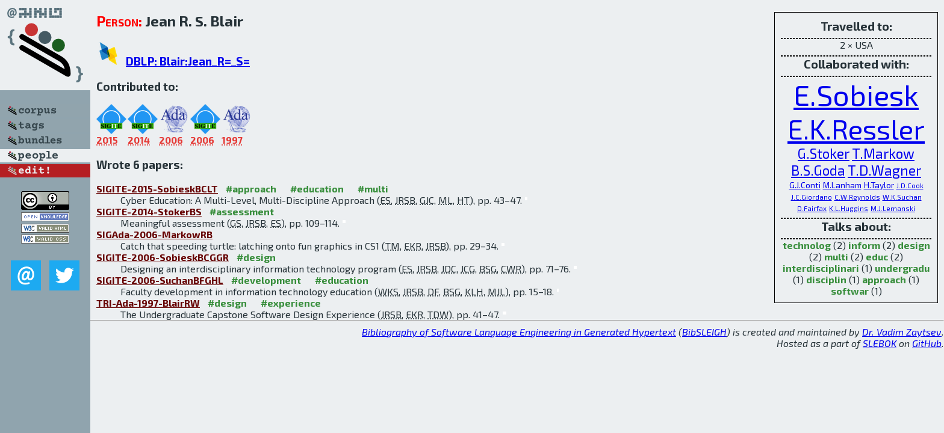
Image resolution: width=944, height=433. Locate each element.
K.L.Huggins (848, 208)
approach (884, 279)
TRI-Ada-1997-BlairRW (148, 303)
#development (266, 280)
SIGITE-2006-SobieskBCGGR (162, 257)
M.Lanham (842, 185)
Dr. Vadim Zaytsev (902, 331)
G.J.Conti (805, 185)
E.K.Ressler (856, 128)
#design (256, 257)
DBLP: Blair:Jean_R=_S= (188, 61)
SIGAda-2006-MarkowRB (154, 234)
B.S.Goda (818, 170)
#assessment (242, 211)
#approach (251, 188)
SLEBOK (879, 343)
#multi (373, 188)
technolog (807, 245)
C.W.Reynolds (857, 197)
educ (877, 256)
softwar (850, 290)
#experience (291, 303)
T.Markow (883, 153)
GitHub (927, 343)
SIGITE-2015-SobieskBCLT (157, 188)
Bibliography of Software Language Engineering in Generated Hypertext (519, 331)
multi (836, 256)
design (914, 245)
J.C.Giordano (811, 197)
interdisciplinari (821, 268)
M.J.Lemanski (893, 208)
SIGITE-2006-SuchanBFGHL (159, 280)
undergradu (902, 268)
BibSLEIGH (704, 331)
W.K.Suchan (902, 197)
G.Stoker (823, 153)
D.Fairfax (812, 208)
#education (317, 188)
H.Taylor (879, 185)
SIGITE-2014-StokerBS (149, 211)
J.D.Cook (910, 185)
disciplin (826, 279)
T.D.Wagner (884, 170)
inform (864, 245)
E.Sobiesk (856, 94)
